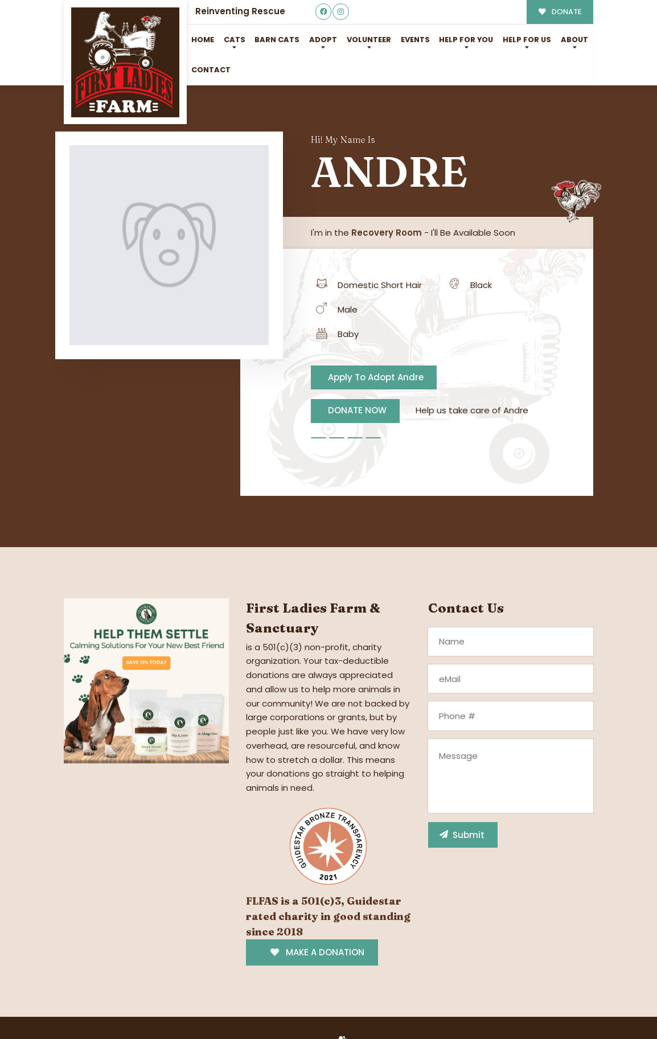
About (574, 39)
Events (415, 39)
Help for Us (527, 39)
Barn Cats (276, 39)
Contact (211, 69)
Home (202, 39)
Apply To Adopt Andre (376, 377)
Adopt (323, 39)
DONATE (560, 12)
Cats (234, 39)
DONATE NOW (357, 410)
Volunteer (369, 39)
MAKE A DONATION (317, 952)
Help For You (466, 39)
